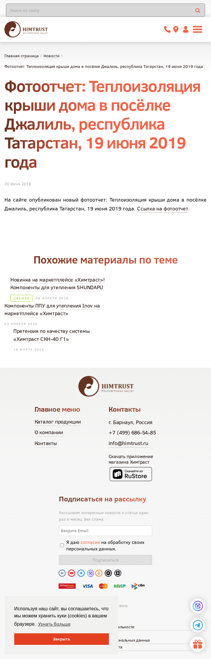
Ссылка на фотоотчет (162, 208)
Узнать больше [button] (54, 624)
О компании (49, 432)
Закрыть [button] (61, 639)
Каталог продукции (58, 421)
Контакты (46, 443)
